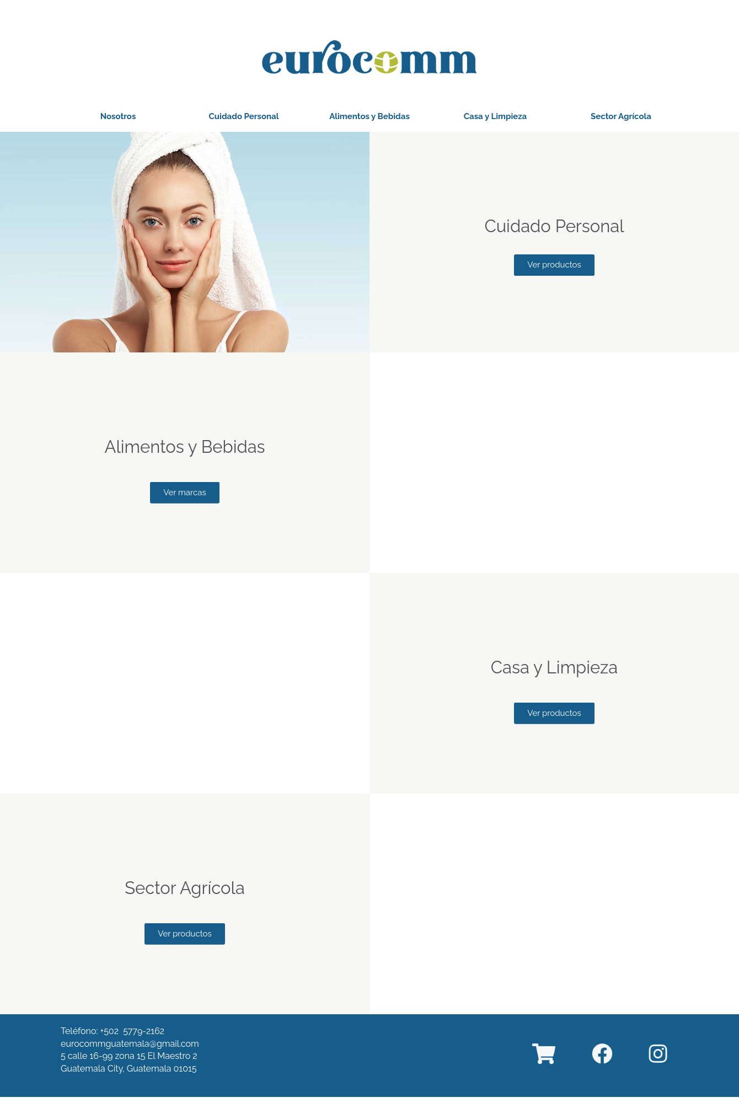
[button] (118, 116)
